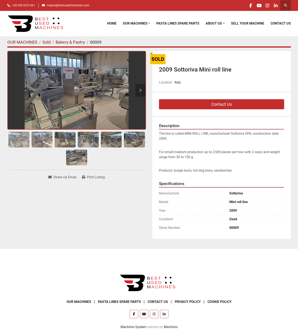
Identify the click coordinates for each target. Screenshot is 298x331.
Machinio (171, 327)
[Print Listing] (93, 177)
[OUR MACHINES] (22, 42)
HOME (112, 23)
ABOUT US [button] (214, 23)
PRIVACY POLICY (188, 302)
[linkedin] (274, 5)
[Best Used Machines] (149, 282)
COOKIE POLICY (219, 302)
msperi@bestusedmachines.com (68, 5)
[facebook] (242, 5)
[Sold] (46, 42)
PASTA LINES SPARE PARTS (177, 23)
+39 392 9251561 (23, 5)
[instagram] (264, 5)
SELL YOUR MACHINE (247, 23)
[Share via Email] (62, 177)
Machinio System (133, 327)
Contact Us (221, 104)
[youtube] (253, 5)
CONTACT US (280, 23)
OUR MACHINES (135, 23)
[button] (136, 23)
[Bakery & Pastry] (70, 42)
